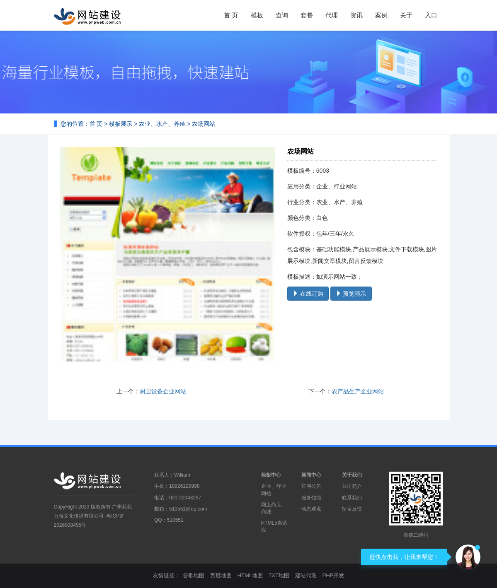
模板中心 (271, 475)
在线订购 (308, 293)
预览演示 (351, 293)
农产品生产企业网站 (358, 391)
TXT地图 (279, 575)
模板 (257, 15)
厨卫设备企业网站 (163, 391)
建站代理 (306, 575)
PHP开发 (333, 575)
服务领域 (311, 498)
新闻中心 (311, 475)
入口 (431, 15)
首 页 (231, 15)
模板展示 (120, 123)
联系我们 (352, 498)
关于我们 (352, 475)
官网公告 (311, 486)
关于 (406, 15)
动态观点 (311, 509)
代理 (331, 15)
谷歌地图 (193, 575)
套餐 (307, 15)
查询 (282, 15)
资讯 (356, 15)
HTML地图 (250, 575)
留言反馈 (352, 509)
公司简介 (352, 486)
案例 (381, 15)
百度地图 (221, 575)
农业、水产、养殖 (162, 123)
